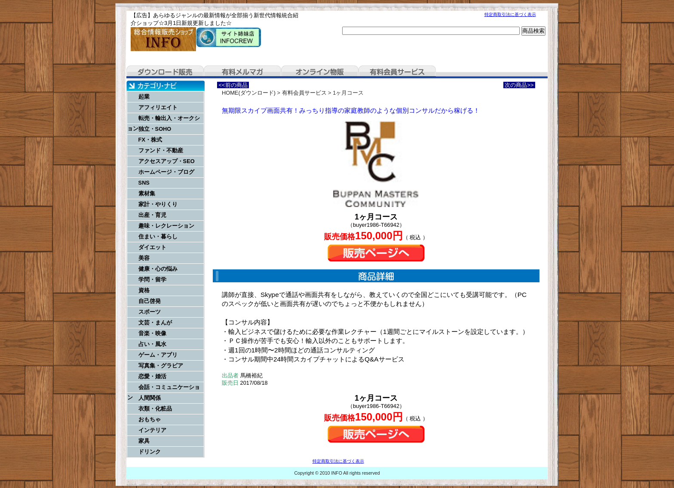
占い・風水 (152, 344)
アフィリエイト (158, 107)
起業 (144, 96)
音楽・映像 (152, 333)
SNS (144, 182)
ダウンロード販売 (165, 71)
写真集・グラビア (160, 365)
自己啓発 (149, 301)
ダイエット (152, 247)
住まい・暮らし (158, 236)
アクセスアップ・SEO (166, 161)
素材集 (146, 193)
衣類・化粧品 (155, 408)
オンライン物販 (319, 71)
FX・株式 (150, 139)
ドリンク (149, 451)
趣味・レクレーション (166, 225)
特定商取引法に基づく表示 (510, 14)
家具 (144, 441)
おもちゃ (149, 419)
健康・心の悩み (158, 269)
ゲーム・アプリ (158, 355)
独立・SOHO (155, 129)
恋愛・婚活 (152, 376)
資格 (144, 290)
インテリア (152, 430)
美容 (144, 258)
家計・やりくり (158, 204)
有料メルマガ (242, 71)
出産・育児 (152, 215)
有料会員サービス (397, 71)
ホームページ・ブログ (166, 172)
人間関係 (149, 398)
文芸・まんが (155, 322)
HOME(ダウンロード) (249, 93)
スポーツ (149, 312)
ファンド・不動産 (160, 150)
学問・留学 (152, 279)
